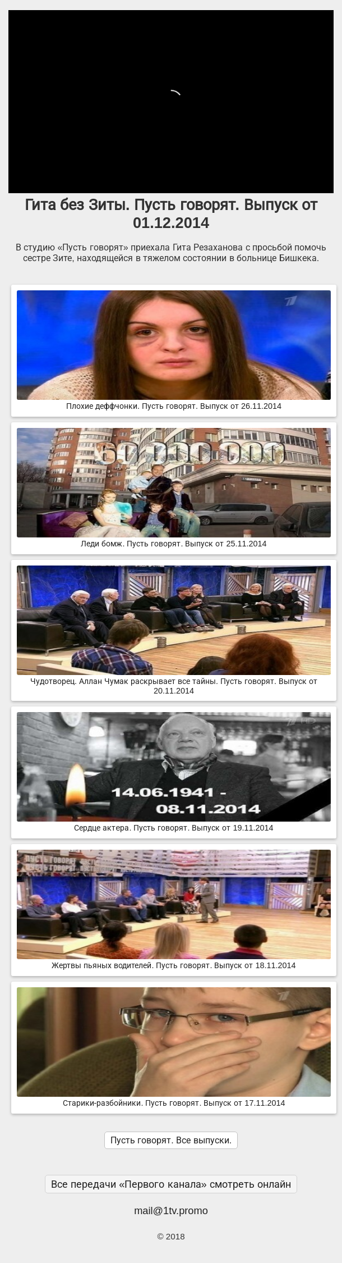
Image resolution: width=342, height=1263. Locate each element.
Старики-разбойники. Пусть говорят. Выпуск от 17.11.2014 (174, 1098)
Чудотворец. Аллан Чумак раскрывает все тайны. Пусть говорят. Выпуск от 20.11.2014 (174, 681)
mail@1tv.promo (171, 1210)
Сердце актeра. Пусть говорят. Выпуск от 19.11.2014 (174, 823)
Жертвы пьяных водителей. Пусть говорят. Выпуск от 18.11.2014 (174, 961)
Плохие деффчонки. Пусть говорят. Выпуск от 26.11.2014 (174, 402)
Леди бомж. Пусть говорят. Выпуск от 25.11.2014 (174, 539)
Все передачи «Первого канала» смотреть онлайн (171, 1184)
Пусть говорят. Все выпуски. (171, 1140)
